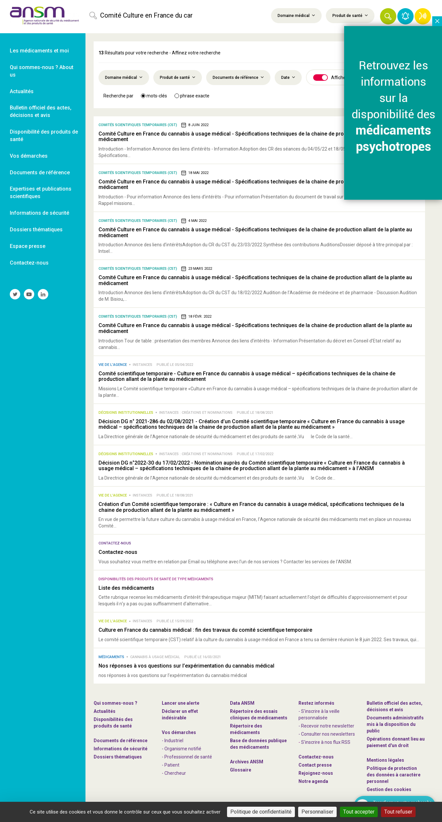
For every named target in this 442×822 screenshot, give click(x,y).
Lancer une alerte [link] (180, 703)
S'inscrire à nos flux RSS (325, 742)
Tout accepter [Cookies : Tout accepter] (358, 812)
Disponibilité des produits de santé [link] (44, 135)
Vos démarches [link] (29, 156)
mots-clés (154, 95)
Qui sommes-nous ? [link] (115, 703)
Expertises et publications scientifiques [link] (40, 192)
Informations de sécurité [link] (39, 213)
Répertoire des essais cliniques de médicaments (258, 714)
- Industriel (172, 740)
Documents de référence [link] (40, 172)
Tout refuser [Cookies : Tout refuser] (398, 812)
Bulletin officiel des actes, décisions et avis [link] (40, 111)
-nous (315, 773)
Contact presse (315, 765)
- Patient (170, 765)
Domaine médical (296, 15)
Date (288, 77)
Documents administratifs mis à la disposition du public (395, 724)
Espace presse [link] (27, 246)
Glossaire (240, 769)
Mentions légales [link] (385, 760)
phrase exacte (192, 95)
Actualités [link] (22, 91)
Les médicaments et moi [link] (39, 51)
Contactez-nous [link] (29, 263)
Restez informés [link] (316, 703)
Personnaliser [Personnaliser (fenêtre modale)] (317, 812)
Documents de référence (238, 77)
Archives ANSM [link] (246, 761)
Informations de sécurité (120, 748)
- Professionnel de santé (187, 756)
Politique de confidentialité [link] (261, 812)
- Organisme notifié (181, 748)
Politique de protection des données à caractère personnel (393, 775)
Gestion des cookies (389, 789)
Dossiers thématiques (118, 756)
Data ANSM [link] (242, 703)
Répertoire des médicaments (246, 729)
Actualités (104, 711)
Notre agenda (313, 781)
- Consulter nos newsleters (326, 734)
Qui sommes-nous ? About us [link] (41, 71)
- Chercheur (174, 773)
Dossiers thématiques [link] (36, 229)
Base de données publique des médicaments (258, 744)
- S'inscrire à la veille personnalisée (319, 714)
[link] (42, 16)
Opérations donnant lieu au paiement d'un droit (396, 742)
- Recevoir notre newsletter (326, 725)
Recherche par (118, 95)
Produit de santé (350, 15)
